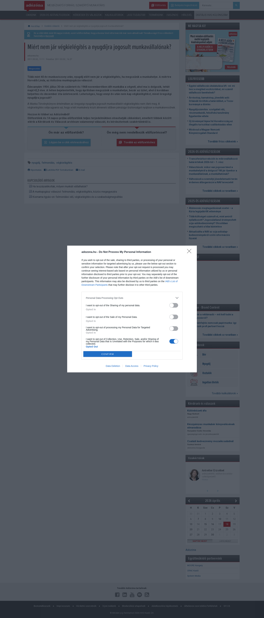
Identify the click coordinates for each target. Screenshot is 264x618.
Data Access (131, 366)
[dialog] (132, 309)
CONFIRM (107, 354)
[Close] (190, 252)
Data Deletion (113, 366)
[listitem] (132, 298)
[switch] (173, 305)
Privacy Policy (151, 366)
